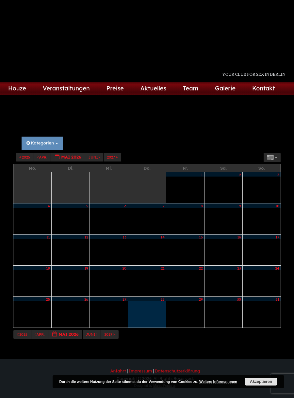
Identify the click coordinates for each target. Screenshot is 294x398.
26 (86, 299)
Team (190, 88)
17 (277, 237)
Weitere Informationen (218, 382)
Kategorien (42, 142)
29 (201, 299)
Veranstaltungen (66, 88)
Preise (115, 88)
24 (277, 268)
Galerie (225, 88)
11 (48, 237)
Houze (17, 88)
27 (124, 299)
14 (163, 237)
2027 (112, 157)
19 (86, 268)
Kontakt (263, 88)
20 (124, 268)
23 (239, 268)
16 (239, 237)
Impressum (140, 370)
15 (201, 237)
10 (277, 206)
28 (163, 299)
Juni (95, 157)
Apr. (42, 157)
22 (201, 268)
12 (86, 237)
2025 (25, 157)
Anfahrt (118, 370)
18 (48, 268)
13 (124, 237)
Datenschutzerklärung (177, 370)
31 (277, 299)
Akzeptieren (261, 381)
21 (163, 268)
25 (48, 299)
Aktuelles (153, 88)
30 (239, 299)
